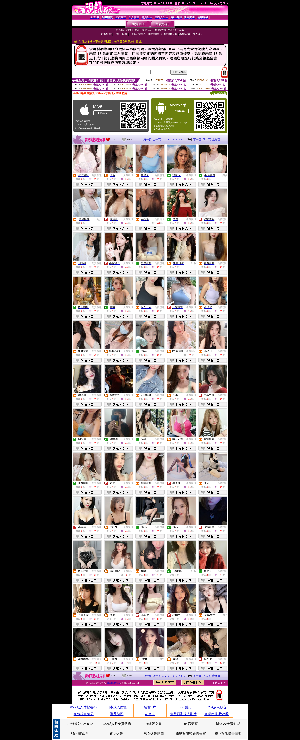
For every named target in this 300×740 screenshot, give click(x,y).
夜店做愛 (116, 733)
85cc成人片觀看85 (83, 707)
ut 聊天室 (191, 724)
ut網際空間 (153, 724)
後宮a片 (150, 707)
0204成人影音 (216, 707)
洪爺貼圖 (116, 714)
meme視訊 (183, 707)
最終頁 (216, 139)
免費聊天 (160, 219)
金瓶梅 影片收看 (216, 714)
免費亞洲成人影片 (183, 714)
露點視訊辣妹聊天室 (191, 733)
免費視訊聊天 (84, 714)
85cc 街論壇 (79, 733)
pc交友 (150, 714)
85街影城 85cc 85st (79, 724)
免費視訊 (97, 175)
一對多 (224, 175)
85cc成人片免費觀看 (116, 724)
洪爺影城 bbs (113, 683)
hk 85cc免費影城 (228, 724)
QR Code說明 (219, 93)
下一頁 (197, 139)
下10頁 (207, 139)
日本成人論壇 (117, 707)
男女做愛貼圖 (154, 733)
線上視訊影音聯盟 (228, 733)
